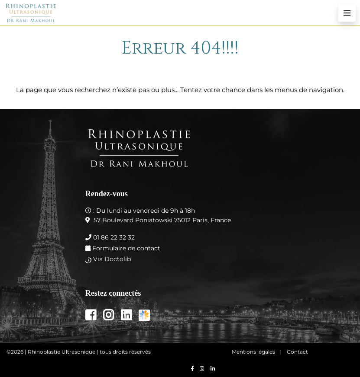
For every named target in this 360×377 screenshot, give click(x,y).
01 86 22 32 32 (114, 237)
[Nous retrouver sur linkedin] (213, 368)
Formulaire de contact (126, 248)
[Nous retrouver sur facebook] (192, 368)
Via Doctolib (112, 259)
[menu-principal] (347, 13)
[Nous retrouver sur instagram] (202, 368)
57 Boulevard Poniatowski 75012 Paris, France (162, 220)
